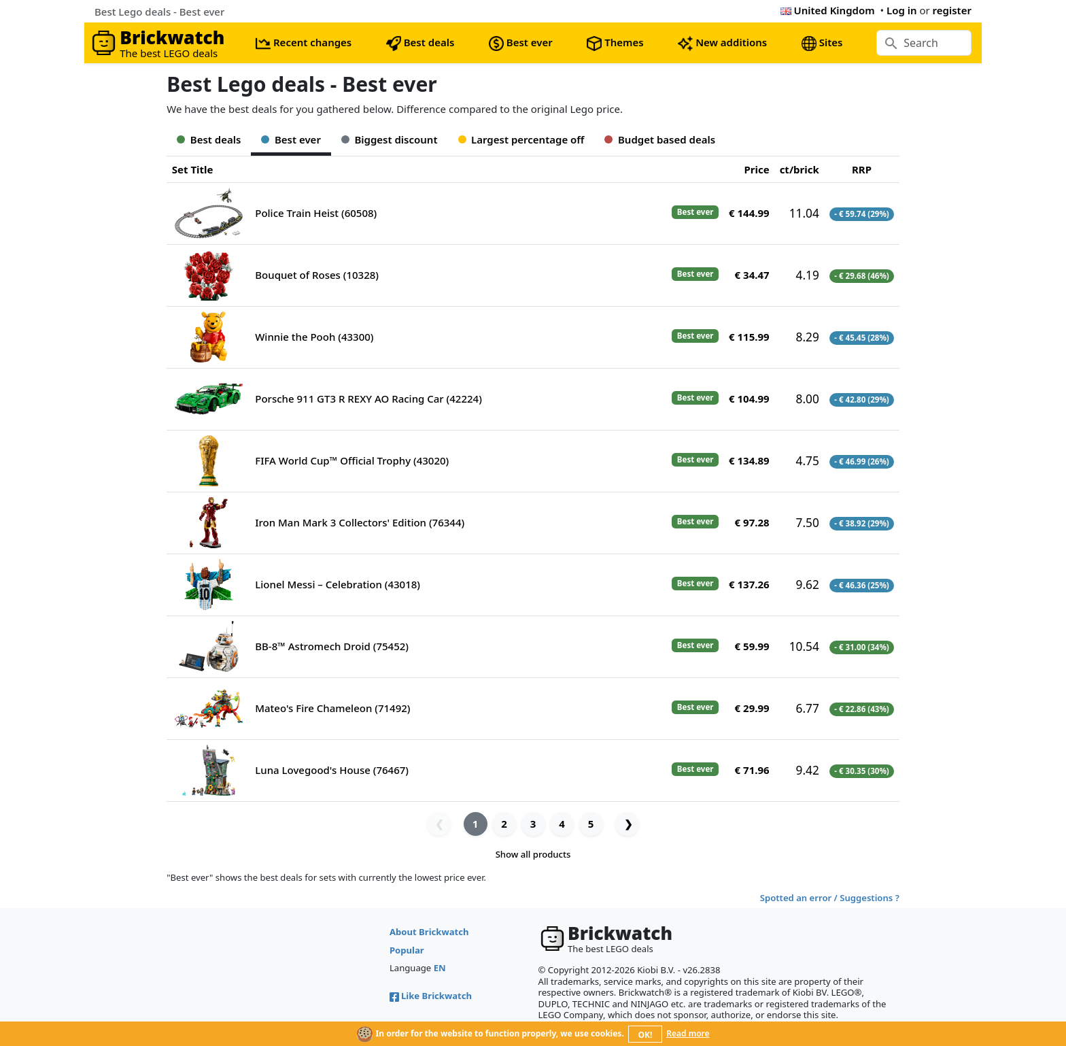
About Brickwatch (429, 932)
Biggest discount (389, 139)
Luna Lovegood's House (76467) (332, 770)
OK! (645, 1035)
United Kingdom (827, 10)
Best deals (209, 139)
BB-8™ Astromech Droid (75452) (332, 646)
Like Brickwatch (431, 996)
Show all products (533, 854)
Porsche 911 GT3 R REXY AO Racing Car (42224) (368, 398)
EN (440, 968)
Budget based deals (659, 139)
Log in (902, 10)
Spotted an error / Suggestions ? (829, 898)
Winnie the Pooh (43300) (314, 336)
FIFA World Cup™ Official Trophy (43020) (352, 460)
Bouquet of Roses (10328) (317, 275)
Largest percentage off (521, 139)
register (952, 10)
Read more (687, 1033)
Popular (407, 950)
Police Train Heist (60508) (316, 213)
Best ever (291, 139)
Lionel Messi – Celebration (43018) (337, 584)
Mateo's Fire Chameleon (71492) (332, 708)
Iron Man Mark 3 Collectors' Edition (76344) (359, 522)
